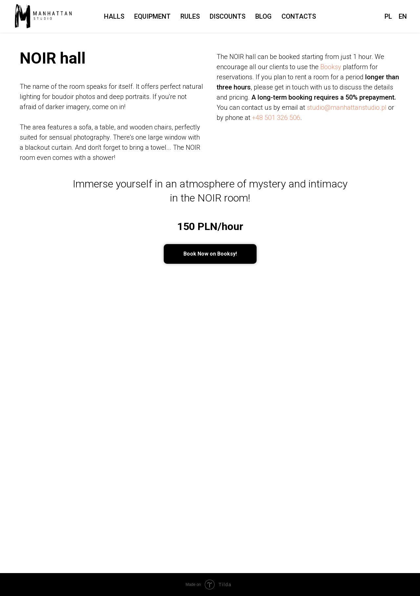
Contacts (299, 16)
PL (388, 16)
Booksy (330, 67)
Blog (263, 16)
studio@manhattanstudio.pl (347, 107)
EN (403, 16)
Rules (190, 16)
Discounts (227, 16)
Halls (114, 16)
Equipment (152, 16)
